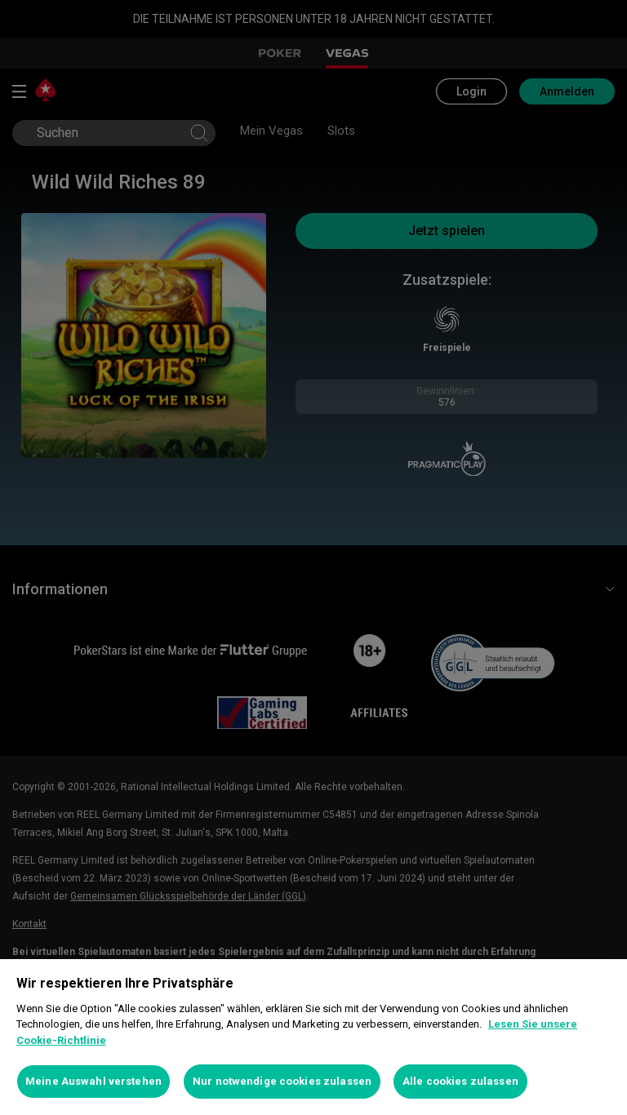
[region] (313, 1037)
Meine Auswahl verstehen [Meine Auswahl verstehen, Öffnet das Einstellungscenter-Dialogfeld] (93, 1081)
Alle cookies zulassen (460, 1081)
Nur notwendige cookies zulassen (282, 1081)
